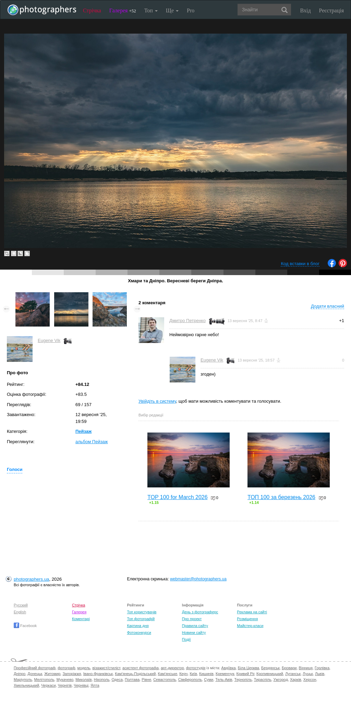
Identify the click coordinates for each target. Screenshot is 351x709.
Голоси (14, 469)
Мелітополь (44, 679)
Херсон (309, 679)
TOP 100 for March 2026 (177, 497)
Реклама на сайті (252, 612)
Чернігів (65, 685)
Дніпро (19, 674)
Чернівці (81, 685)
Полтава (132, 679)
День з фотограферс (200, 612)
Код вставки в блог (300, 263)
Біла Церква (248, 668)
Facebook (25, 626)
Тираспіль (262, 679)
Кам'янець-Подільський (135, 674)
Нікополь (101, 679)
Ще (172, 10)
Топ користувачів (141, 612)
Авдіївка (228, 668)
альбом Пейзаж (91, 441)
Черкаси (48, 685)
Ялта (94, 685)
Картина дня (137, 626)
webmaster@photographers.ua (198, 579)
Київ (193, 674)
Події (186, 639)
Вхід (305, 10)
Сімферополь (190, 679)
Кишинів (206, 674)
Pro (190, 10)
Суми (208, 679)
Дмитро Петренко (187, 320)
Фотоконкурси (139, 632)
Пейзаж (83, 431)
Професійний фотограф (35, 668)
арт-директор (172, 668)
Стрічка (92, 10)
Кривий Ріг (245, 674)
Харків (295, 679)
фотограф (66, 668)
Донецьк (34, 674)
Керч (183, 674)
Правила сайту (195, 626)
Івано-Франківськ (98, 674)
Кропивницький (269, 674)
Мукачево (65, 679)
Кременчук (225, 674)
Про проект (192, 619)
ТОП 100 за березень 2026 (281, 497)
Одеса (116, 679)
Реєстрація (331, 10)
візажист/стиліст (106, 668)
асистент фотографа (140, 668)
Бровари (289, 668)
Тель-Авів (223, 679)
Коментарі (81, 619)
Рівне (146, 679)
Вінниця (306, 668)
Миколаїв (83, 679)
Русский (21, 605)
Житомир (52, 674)
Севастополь (164, 679)
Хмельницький (26, 685)
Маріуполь (23, 679)
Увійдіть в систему (157, 401)
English (20, 612)
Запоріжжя (71, 674)
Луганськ (293, 674)
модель (83, 668)
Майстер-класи (250, 626)
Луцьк (308, 674)
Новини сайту (194, 632)
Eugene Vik (49, 340)
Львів (319, 674)
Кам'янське (168, 674)
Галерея (122, 10)
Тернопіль (243, 679)
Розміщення (247, 619)
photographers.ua (31, 579)
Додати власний (327, 306)
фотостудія (196, 668)
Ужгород (281, 679)
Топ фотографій (141, 619)
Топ (151, 10)
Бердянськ (270, 668)
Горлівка (322, 668)
